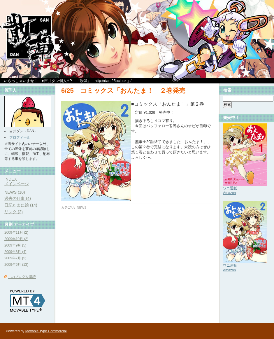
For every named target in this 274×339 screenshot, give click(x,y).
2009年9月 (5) (15, 245)
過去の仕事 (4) (17, 198)
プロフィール (19, 137)
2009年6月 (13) (16, 265)
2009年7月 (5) (15, 258)
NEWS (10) (14, 192)
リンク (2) (13, 211)
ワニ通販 (230, 188)
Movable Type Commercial (46, 331)
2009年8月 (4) (15, 252)
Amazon (229, 193)
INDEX (10, 179)
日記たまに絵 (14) (20, 205)
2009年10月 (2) (16, 239)
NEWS (81, 207)
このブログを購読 (22, 277)
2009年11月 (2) (16, 232)
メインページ (16, 183)
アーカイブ (24, 224)
